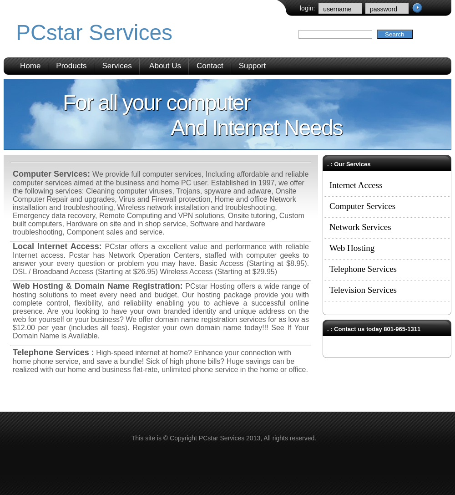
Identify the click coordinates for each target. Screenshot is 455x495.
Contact (210, 65)
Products (71, 65)
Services (116, 65)
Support (252, 65)
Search (394, 34)
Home (30, 65)
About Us (165, 65)
